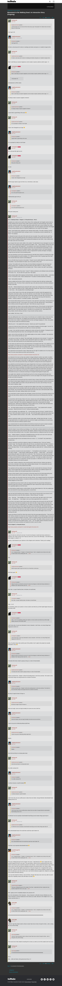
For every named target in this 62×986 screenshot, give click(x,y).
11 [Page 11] (49, 17)
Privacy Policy (34, 981)
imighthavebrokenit (15, 24)
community (29, 979)
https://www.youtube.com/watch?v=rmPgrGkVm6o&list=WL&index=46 (23, 354)
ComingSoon (14, 66)
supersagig (14, 902)
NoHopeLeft (14, 20)
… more (29, 553)
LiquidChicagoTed (16, 849)
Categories (50, 6)
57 (52, 17)
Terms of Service (28, 981)
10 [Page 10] (48, 17)
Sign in (9, 966)
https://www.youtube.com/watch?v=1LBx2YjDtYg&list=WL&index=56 (23, 527)
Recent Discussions (13, 972)
